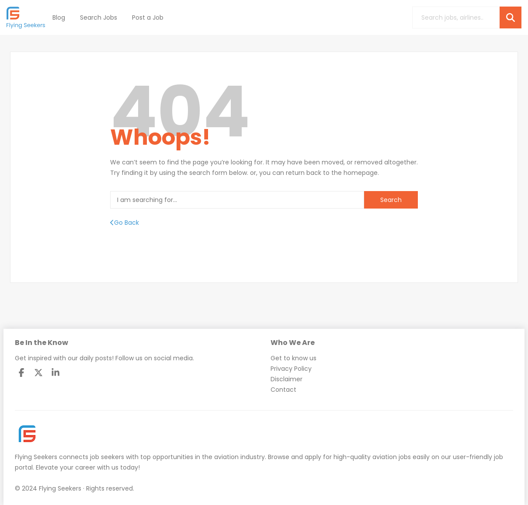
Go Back (124, 222)
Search (391, 199)
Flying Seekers (36, 457)
